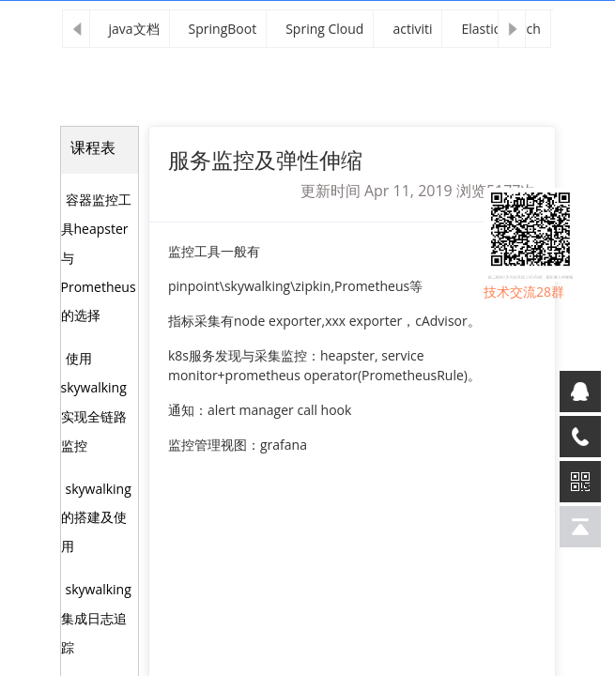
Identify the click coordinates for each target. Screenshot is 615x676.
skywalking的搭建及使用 (96, 518)
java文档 (134, 29)
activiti (412, 29)
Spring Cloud (324, 29)
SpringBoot (223, 29)
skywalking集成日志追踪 (96, 618)
